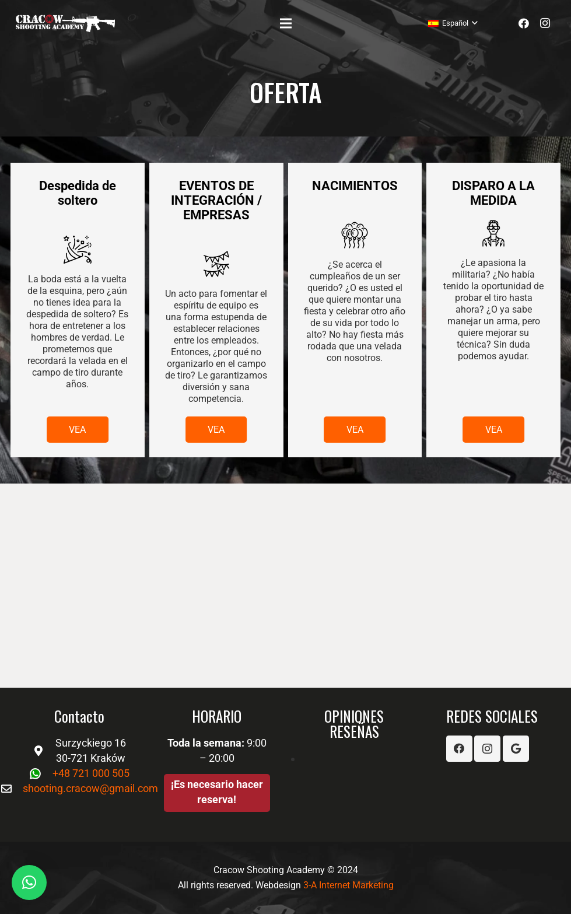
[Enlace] (65, 23)
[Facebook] (523, 23)
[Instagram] (544, 23)
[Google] (516, 749)
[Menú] (285, 23)
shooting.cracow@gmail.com (90, 788)
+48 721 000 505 (90, 773)
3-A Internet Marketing (348, 885)
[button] (29, 882)
